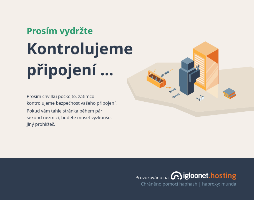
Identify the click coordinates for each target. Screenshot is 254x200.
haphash (188, 184)
